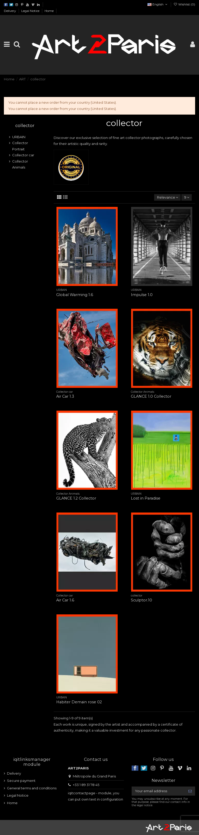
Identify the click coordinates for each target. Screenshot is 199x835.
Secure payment (21, 780)
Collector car (23, 155)
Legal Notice (30, 11)
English (157, 4)
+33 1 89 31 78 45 (86, 785)
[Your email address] (158, 791)
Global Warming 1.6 (74, 294)
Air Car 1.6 (65, 600)
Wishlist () (184, 4)
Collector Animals (20, 164)
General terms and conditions (31, 788)
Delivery (10, 11)
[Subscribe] (190, 791)
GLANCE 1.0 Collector (151, 396)
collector (24, 125)
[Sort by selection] (167, 197)
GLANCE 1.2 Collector (76, 498)
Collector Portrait (20, 146)
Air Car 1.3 (65, 396)
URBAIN (18, 137)
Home (49, 11)
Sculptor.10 (141, 600)
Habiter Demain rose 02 (79, 702)
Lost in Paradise (145, 498)
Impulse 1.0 (142, 294)
